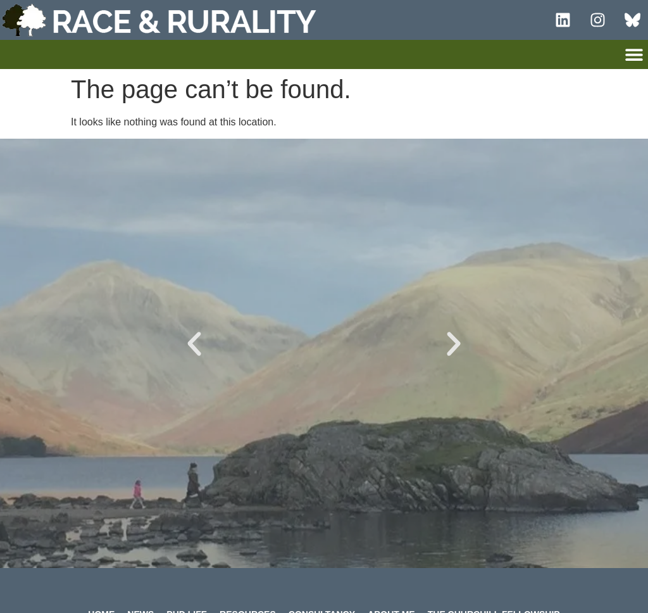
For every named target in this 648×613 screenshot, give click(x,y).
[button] (634, 54)
